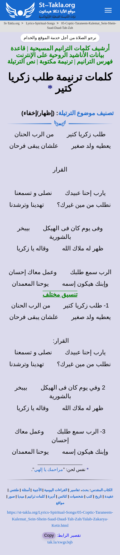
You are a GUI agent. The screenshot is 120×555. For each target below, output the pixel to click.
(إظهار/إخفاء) (38, 113)
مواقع (60, 503)
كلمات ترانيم (36, 496)
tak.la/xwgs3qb (60, 542)
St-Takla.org (12, 23)
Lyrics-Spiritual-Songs (40, 23)
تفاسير (75, 490)
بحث (85, 490)
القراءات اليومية (55, 490)
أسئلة (26, 490)
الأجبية (37, 490)
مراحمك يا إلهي (48, 469)
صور (11, 496)
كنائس (62, 496)
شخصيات (76, 496)
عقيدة (109, 496)
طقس (14, 490)
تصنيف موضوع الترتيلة (86, 113)
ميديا (21, 496)
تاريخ (98, 496)
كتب (89, 496)
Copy (49, 535)
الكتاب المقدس (102, 490)
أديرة (51, 496)
